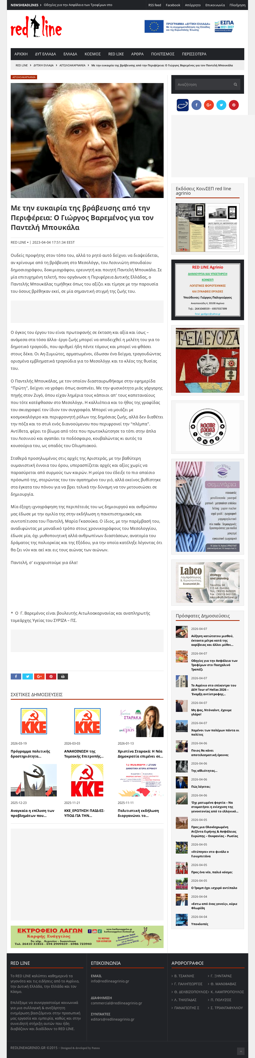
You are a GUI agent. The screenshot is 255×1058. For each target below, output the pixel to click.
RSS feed (154, 5)
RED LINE (22, 65)
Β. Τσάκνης (184, 975)
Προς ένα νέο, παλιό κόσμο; (212, 872)
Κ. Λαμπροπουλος (227, 991)
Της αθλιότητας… (204, 771)
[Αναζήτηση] (207, 84)
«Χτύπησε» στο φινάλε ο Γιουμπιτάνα (210, 854)
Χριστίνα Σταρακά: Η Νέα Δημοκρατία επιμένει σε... (140, 754)
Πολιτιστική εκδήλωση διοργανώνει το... (138, 813)
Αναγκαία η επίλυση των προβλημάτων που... (32, 813)
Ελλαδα (70, 53)
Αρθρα (137, 53)
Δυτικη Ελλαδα (44, 65)
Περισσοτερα (194, 53)
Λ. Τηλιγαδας (185, 999)
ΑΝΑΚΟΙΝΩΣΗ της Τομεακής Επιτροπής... (84, 754)
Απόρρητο (193, 5)
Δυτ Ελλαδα (45, 53)
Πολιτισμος (163, 53)
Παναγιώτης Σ (186, 1007)
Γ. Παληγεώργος (188, 983)
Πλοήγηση (238, 5)
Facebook (173, 5)
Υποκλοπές (199, 924)
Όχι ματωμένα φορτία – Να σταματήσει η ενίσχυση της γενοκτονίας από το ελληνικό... (214, 806)
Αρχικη (21, 53)
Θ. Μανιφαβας (223, 983)
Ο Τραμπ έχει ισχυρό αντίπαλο (214, 888)
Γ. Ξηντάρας (221, 975)
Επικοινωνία (215, 5)
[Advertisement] (87, 311)
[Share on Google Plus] (39, 676)
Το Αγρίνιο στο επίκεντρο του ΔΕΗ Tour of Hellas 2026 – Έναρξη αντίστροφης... (213, 689)
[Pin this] (51, 676)
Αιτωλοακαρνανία (72, 65)
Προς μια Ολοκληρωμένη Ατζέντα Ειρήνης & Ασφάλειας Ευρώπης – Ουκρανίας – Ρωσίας (214, 831)
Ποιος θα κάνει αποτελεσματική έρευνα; (210, 752)
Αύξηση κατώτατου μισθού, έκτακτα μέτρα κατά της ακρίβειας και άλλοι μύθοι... (212, 640)
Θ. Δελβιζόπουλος (191, 991)
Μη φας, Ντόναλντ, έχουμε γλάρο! (211, 712)
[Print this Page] (63, 676)
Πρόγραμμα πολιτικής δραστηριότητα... (30, 754)
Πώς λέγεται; (200, 786)
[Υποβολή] (234, 84)
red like (116, 53)
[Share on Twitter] (27, 676)
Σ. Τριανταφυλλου (227, 1007)
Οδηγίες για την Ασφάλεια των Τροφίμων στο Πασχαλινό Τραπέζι (214, 665)
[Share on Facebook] (16, 676)
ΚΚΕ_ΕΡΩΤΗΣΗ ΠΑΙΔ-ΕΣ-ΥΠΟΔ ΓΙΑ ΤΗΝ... (84, 813)
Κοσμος (93, 53)
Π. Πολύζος (221, 999)
